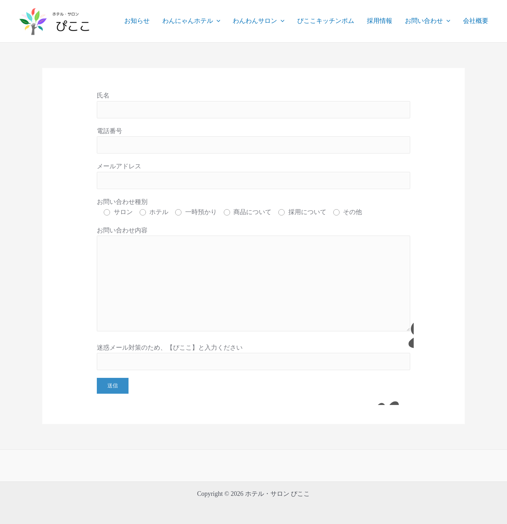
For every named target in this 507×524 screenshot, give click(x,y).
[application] (216, 21)
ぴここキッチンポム (325, 20)
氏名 (253, 105)
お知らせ (137, 20)
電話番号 (253, 140)
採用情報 (379, 20)
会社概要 (475, 20)
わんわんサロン (258, 21)
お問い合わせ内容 (253, 281)
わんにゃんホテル (191, 21)
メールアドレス (253, 176)
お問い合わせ (427, 21)
